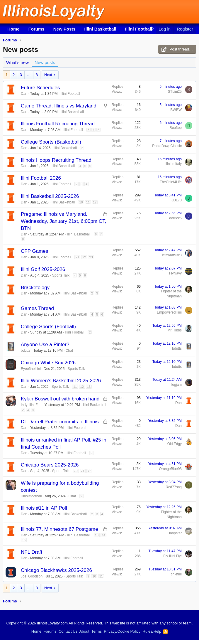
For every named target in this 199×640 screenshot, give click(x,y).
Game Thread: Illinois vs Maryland (58, 106)
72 (89, 471)
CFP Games (34, 251)
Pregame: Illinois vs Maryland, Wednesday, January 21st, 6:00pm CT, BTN (63, 221)
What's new (17, 62)
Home (13, 28)
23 (91, 257)
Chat (69, 350)
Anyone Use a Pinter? (45, 344)
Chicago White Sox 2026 (48, 363)
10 (81, 202)
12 (94, 202)
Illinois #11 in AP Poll (44, 508)
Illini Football (138, 28)
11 (88, 202)
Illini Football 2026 (41, 178)
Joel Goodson (31, 576)
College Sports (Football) (48, 326)
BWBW (176, 110)
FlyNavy (175, 273)
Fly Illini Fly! (172, 556)
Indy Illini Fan (31, 405)
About (84, 631)
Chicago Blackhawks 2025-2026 (56, 570)
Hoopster (174, 533)
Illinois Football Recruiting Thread (58, 124)
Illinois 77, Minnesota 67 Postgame (59, 529)
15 (23, 540)
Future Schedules (40, 87)
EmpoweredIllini (169, 312)
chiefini (176, 574)
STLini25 (175, 92)
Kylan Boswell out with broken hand (60, 399)
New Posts (64, 28)
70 (75, 471)
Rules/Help (152, 631)
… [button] (29, 75)
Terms (96, 631)
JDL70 (176, 200)
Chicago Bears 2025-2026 (50, 465)
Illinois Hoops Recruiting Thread (56, 160)
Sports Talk (60, 275)
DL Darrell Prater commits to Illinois (60, 422)
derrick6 (175, 218)
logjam (176, 385)
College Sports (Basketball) (51, 142)
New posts (45, 62)
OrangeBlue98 (170, 469)
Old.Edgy (174, 444)
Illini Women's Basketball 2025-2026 (61, 380)
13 (89, 386)
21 (77, 257)
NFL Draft (31, 552)
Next (48, 75)
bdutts (25, 350)
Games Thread (37, 308)
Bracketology (35, 287)
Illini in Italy (173, 164)
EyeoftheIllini (31, 369)
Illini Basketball (100, 28)
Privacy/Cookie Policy (122, 631)
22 (84, 257)
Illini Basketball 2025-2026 (50, 196)
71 (82, 471)
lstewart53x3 (172, 255)
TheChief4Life (171, 182)
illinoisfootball (31, 496)
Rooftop (175, 128)
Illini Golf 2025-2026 (43, 269)
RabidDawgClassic (167, 146)
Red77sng (174, 487)
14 (103, 535)
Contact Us (68, 631)
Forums (36, 28)
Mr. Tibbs (174, 330)
